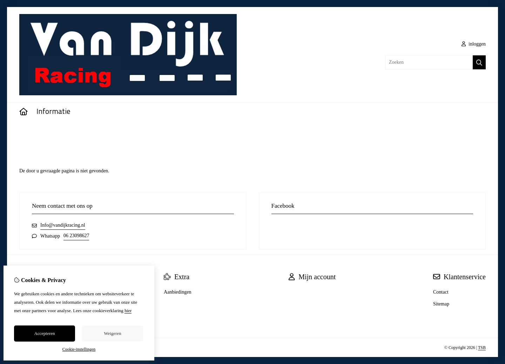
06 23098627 (76, 235)
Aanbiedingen (177, 292)
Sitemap (441, 304)
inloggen (474, 44)
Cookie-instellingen (79, 349)
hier (128, 310)
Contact (441, 292)
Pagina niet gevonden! (58, 131)
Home (25, 131)
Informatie (53, 112)
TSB (482, 347)
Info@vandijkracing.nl (62, 225)
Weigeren (112, 333)
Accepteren (44, 333)
